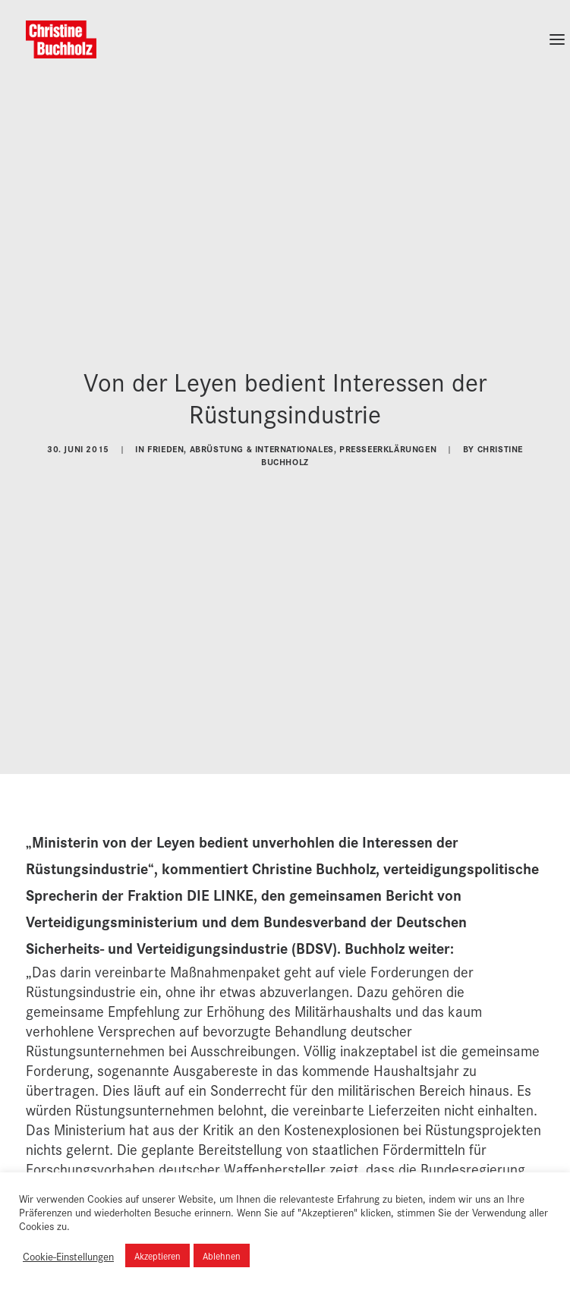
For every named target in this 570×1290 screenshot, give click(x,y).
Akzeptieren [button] (157, 1255)
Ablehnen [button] (222, 1255)
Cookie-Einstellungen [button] (68, 1256)
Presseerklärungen (387, 439)
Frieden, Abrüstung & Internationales (240, 439)
